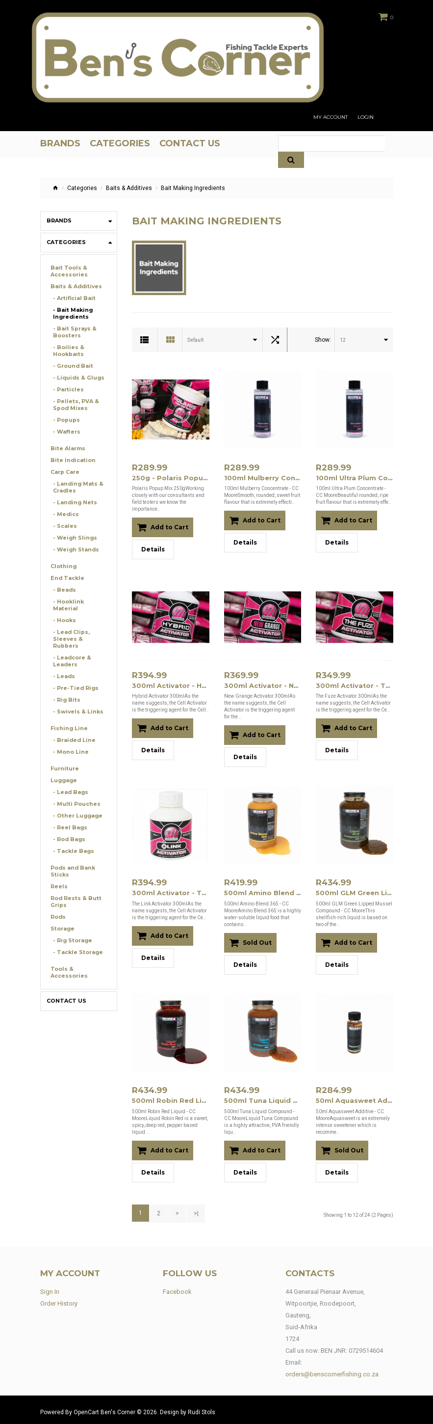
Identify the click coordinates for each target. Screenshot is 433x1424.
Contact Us (65, 987)
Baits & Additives (129, 188)
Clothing (62, 566)
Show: (323, 339)
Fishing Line (67, 715)
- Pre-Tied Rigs (74, 674)
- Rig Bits (65, 686)
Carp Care (65, 472)
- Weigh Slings (72, 538)
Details (153, 548)
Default (195, 340)
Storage (62, 915)
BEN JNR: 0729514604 (352, 1346)
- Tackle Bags (72, 837)
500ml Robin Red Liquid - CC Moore (190, 1097)
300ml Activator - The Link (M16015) (190, 891)
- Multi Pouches (74, 790)
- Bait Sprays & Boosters (73, 332)
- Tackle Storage (76, 938)
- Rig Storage (71, 927)
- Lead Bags (69, 778)
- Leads (63, 662)
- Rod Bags (68, 825)
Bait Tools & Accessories (68, 271)
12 (343, 340)
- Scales (64, 526)
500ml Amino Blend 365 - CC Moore (281, 891)
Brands (58, 221)
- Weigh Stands (74, 550)
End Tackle (66, 578)
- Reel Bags (68, 814)
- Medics (64, 514)
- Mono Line (69, 738)
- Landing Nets (73, 502)
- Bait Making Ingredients (71, 313)
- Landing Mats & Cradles (76, 487)
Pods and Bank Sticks (72, 857)
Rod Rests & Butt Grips (74, 888)
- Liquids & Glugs (76, 378)
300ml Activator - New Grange (274, 684)
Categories (82, 188)
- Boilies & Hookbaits (67, 350)
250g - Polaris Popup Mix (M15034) (187, 477)
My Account (330, 117)
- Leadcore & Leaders (71, 647)
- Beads (63, 590)
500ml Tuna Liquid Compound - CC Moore (292, 1097)
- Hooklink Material (79, 602)
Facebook (177, 1287)
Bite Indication (71, 460)
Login (365, 117)
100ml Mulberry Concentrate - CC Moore (290, 477)
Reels (58, 873)
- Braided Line (72, 726)
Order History (58, 1299)
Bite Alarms (66, 448)
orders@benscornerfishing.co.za (332, 1369)
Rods (58, 903)
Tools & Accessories (68, 958)
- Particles (67, 389)
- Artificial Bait (72, 298)
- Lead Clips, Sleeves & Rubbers (79, 628)
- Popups (65, 420)
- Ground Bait (71, 366)
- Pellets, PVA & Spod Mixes (74, 404)
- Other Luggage (76, 802)
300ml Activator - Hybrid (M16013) (186, 684)
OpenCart (86, 1407)
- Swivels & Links (75, 698)
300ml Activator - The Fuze (361, 684)
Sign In (49, 1287)
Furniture (63, 755)
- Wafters (65, 432)
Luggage (63, 767)
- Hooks (64, 613)
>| (193, 1209)
